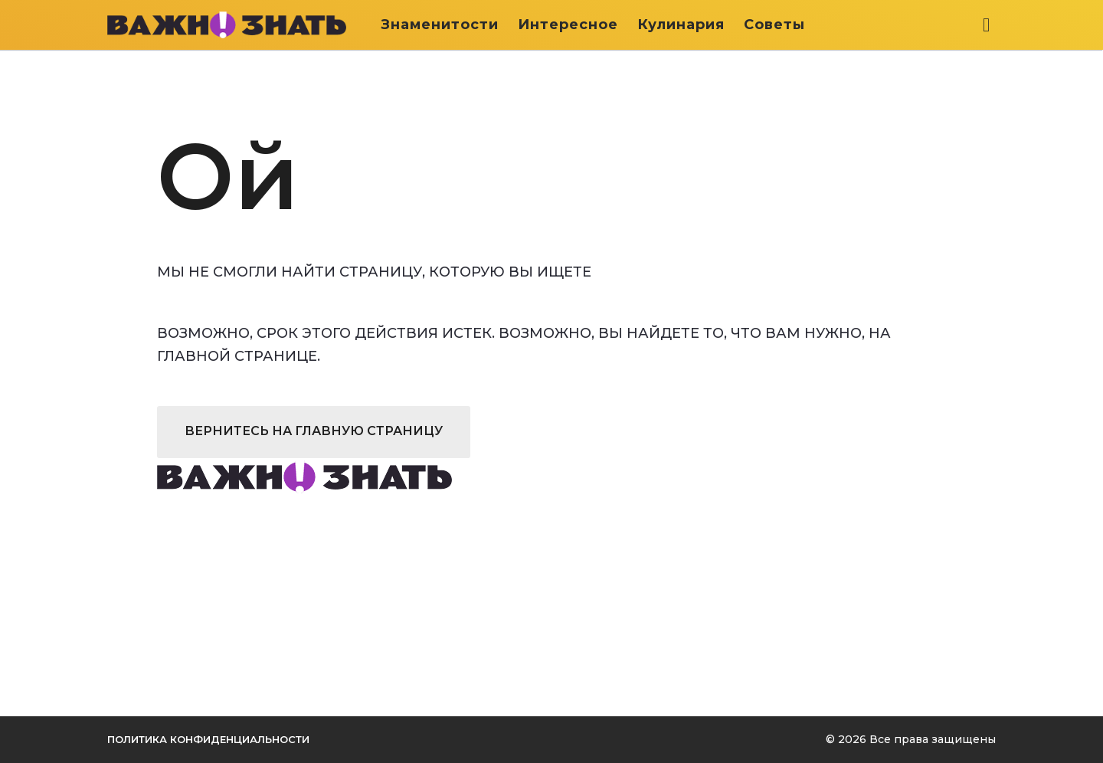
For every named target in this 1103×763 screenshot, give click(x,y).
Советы (774, 24)
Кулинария (681, 24)
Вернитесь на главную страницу (314, 431)
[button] (986, 24)
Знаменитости (440, 24)
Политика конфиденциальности (208, 739)
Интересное (568, 24)
